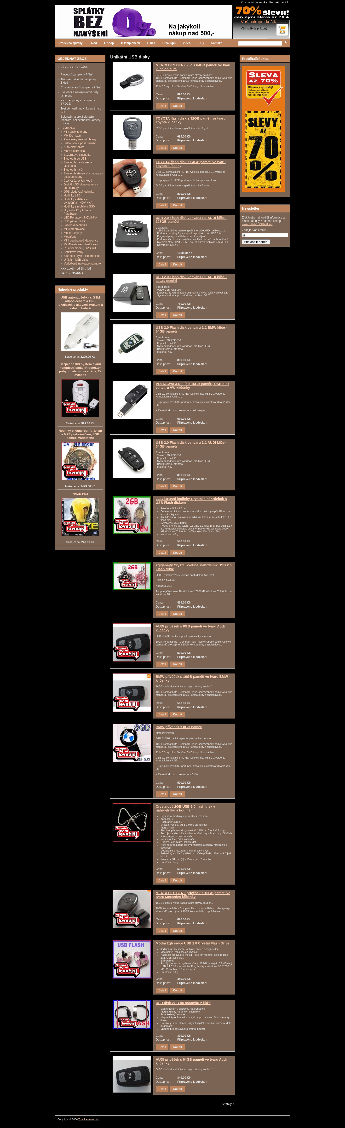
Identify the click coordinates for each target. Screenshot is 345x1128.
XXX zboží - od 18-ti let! (76, 268)
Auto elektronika (74, 147)
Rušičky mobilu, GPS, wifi (80, 248)
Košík (285, 2)
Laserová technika (75, 225)
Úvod (93, 43)
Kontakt (274, 2)
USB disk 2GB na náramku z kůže (183, 1003)
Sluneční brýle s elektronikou (82, 256)
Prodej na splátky (70, 43)
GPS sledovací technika (79, 191)
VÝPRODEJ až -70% (74, 67)
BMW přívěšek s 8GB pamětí (179, 727)
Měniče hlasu (72, 135)
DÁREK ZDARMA (72, 273)
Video (186, 43)
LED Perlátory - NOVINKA (80, 217)
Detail (162, 106)
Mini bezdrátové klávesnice (81, 240)
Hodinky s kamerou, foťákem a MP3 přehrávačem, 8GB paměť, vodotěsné (80, 434)
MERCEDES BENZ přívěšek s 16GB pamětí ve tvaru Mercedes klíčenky (193, 895)
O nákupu (169, 43)
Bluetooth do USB (75, 158)
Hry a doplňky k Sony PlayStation (77, 212)
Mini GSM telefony (75, 131)
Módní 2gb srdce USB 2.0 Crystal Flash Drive (192, 943)
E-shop (109, 43)
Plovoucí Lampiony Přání (76, 74)
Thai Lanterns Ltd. (88, 1119)
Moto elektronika (74, 151)
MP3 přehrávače (74, 229)
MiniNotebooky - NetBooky (81, 244)
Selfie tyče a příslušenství (80, 143)
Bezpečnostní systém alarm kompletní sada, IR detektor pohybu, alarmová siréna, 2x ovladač (80, 369)
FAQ (201, 43)
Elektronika (68, 128)
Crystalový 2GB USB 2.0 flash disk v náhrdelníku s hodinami (185, 808)
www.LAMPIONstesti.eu (257, 224)
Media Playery (73, 233)
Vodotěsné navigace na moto (82, 263)
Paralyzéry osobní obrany (80, 139)
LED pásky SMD (74, 221)
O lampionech (130, 43)
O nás (151, 43)
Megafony (70, 236)
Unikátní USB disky (76, 259)
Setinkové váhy (73, 252)
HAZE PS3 (80, 493)
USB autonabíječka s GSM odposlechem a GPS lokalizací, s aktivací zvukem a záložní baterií (80, 303)
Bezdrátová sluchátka (77, 154)
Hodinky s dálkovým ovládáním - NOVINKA (78, 201)
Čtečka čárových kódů (78, 180)
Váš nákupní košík (258, 21)
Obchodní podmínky (254, 2)
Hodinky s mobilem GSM (79, 206)
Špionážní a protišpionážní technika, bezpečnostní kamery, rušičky (81, 120)
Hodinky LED (72, 195)
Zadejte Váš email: (254, 230)
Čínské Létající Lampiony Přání (81, 87)
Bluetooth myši (73, 169)
